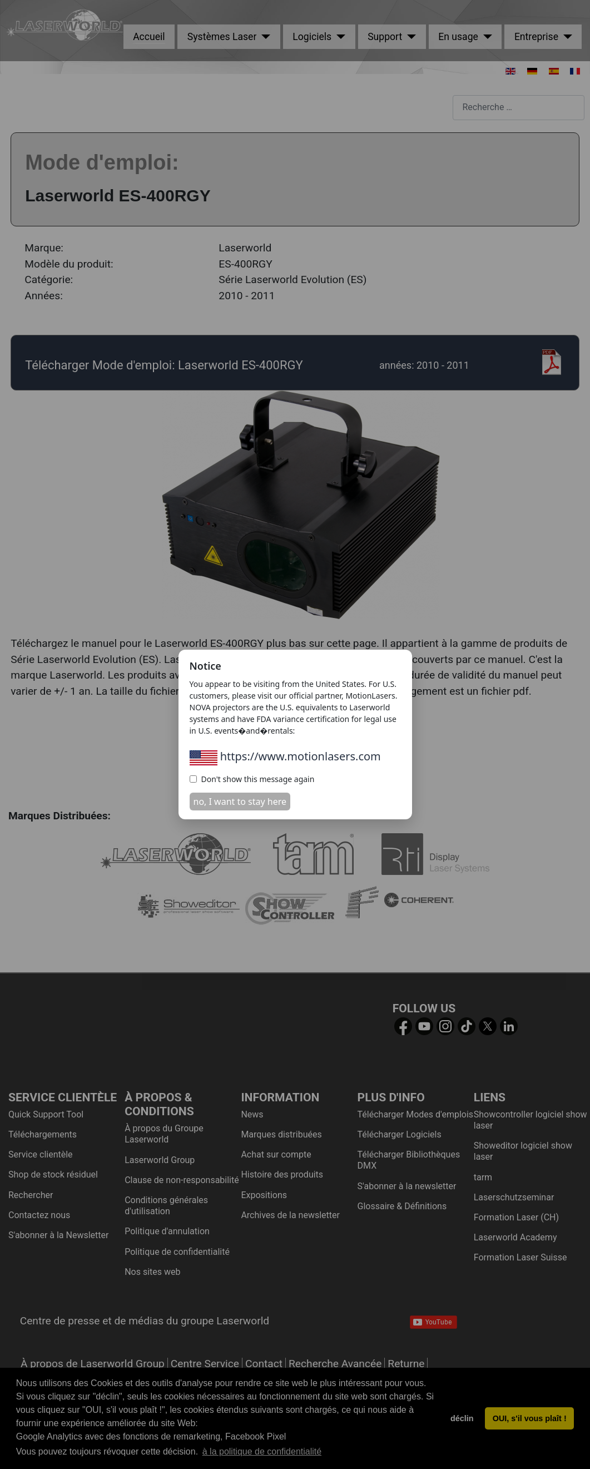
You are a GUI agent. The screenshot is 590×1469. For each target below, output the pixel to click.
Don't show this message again (252, 779)
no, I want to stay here (240, 801)
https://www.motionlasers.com (285, 756)
